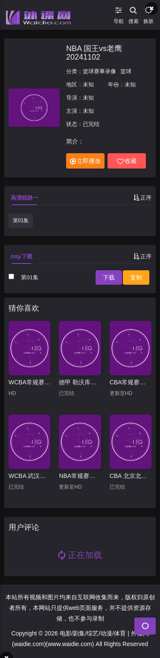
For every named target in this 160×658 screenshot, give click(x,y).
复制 (136, 277)
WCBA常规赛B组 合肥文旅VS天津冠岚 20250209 (29, 382)
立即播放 (85, 161)
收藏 (127, 161)
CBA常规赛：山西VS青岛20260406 (130, 382)
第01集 (21, 220)
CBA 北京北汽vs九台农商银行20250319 (130, 475)
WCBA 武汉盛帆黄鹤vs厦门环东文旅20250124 (29, 475)
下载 (109, 277)
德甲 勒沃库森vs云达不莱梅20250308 (80, 382)
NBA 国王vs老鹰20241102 (94, 52)
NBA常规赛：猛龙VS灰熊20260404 (80, 475)
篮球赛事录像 (99, 71)
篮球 (125, 71)
